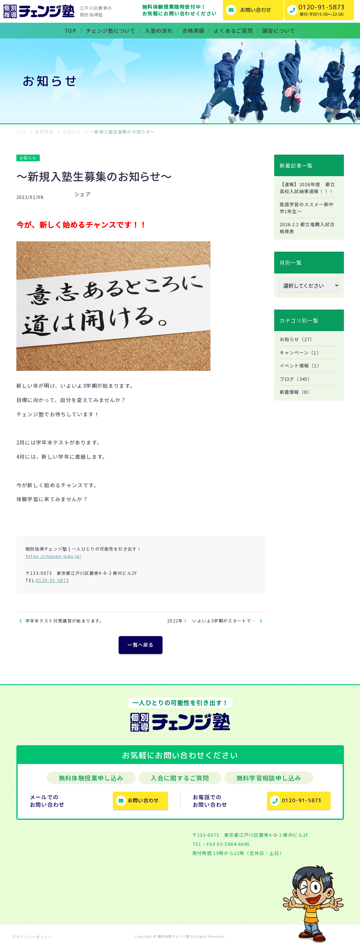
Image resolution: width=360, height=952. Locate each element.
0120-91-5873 (52, 580)
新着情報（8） (297, 404)
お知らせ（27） (299, 349)
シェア (82, 194)
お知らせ (28, 158)
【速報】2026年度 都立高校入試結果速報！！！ (307, 192)
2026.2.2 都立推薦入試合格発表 (307, 237)
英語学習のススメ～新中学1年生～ (309, 216)
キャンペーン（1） (302, 363)
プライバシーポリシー (32, 941)
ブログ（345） (297, 390)
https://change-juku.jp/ (53, 556)
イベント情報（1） (302, 376)
